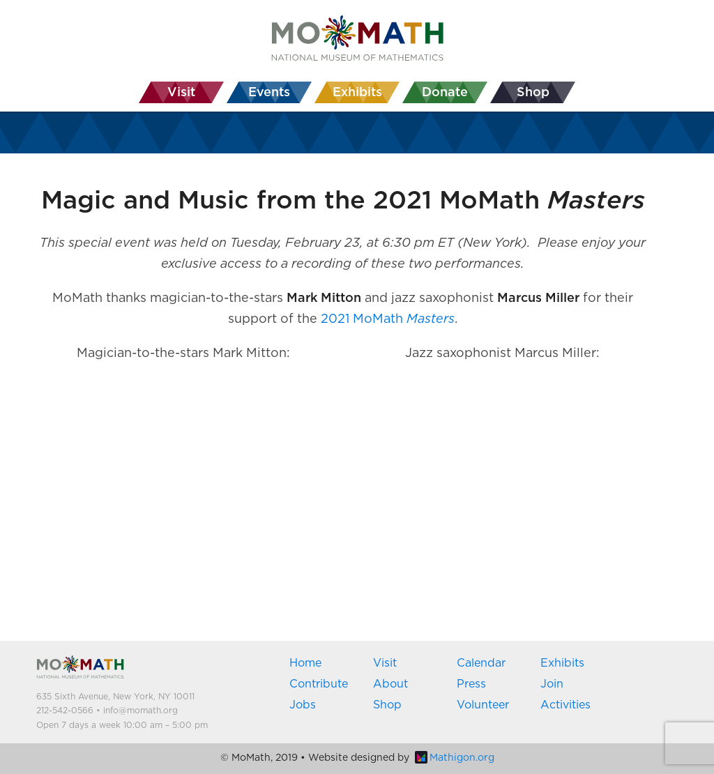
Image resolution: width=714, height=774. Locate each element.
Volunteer (483, 705)
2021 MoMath (388, 319)
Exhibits (562, 663)
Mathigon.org (454, 758)
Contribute (318, 684)
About (390, 684)
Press (471, 684)
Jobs (302, 705)
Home (305, 663)
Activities (565, 705)
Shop (387, 705)
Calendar (481, 663)
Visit (385, 663)
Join (551, 684)
